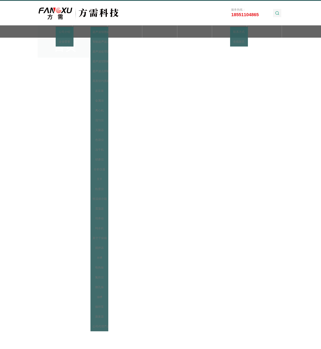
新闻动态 (159, 32)
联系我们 (264, 32)
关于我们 (89, 32)
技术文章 (194, 32)
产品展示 (124, 32)
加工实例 (229, 32)
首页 (55, 32)
